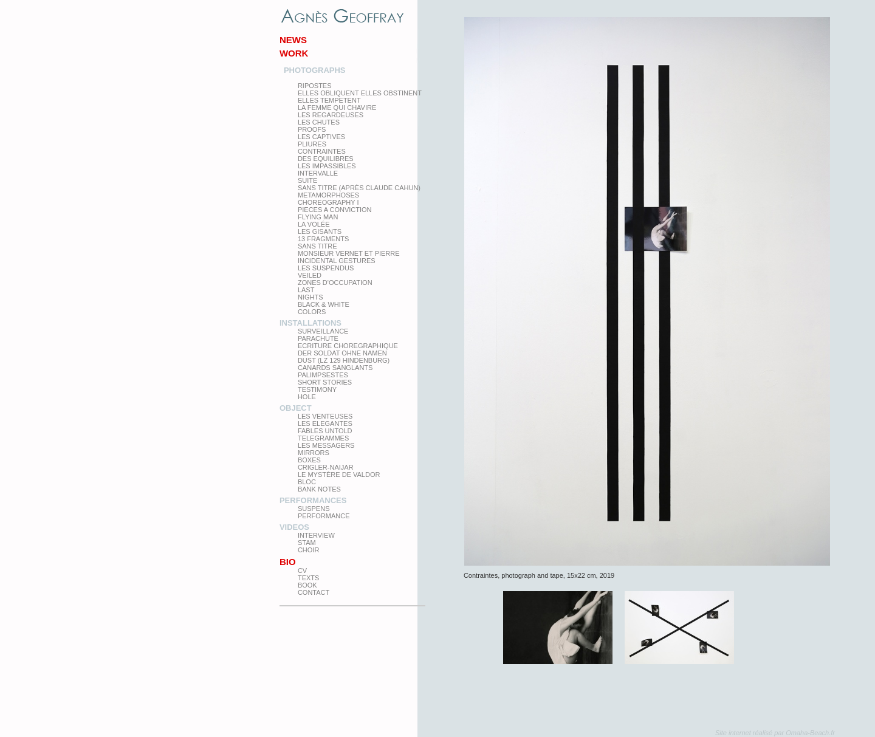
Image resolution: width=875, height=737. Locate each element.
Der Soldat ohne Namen (342, 353)
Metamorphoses (328, 195)
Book (307, 585)
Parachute (318, 338)
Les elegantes (325, 423)
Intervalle (318, 173)
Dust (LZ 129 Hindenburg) (343, 360)
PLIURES (312, 144)
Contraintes (322, 151)
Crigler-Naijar (326, 467)
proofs (312, 129)
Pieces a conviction (335, 209)
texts (308, 577)
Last (306, 289)
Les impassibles (327, 166)
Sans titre (317, 246)
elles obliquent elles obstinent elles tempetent (360, 96)
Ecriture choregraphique (348, 345)
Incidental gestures (337, 260)
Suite (307, 180)
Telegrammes (323, 438)
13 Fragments (323, 238)
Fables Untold (325, 430)
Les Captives (321, 136)
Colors (312, 311)
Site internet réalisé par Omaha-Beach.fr (775, 732)
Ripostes (315, 85)
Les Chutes (319, 122)
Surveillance (323, 331)
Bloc (307, 481)
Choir (308, 550)
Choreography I (328, 202)
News (293, 40)
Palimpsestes (323, 375)
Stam (307, 542)
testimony (317, 389)
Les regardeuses (330, 114)
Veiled (309, 275)
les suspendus (326, 268)
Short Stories (325, 382)
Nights (310, 297)
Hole (307, 396)
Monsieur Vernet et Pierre (349, 253)
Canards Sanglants (335, 367)
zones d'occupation (335, 282)
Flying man (318, 217)
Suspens (314, 508)
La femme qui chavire (337, 107)
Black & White (323, 304)
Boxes (309, 460)
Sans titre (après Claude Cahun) (359, 187)
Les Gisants (319, 231)
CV (302, 570)
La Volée (314, 224)
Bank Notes (319, 489)
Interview (316, 535)
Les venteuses (325, 416)
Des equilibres (326, 158)
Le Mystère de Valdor (339, 474)
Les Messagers (326, 445)
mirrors (313, 452)
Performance (324, 515)
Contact (313, 592)
